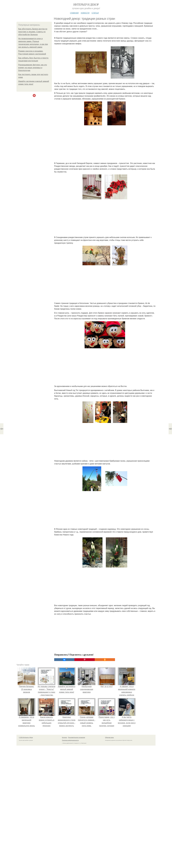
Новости (85, 12)
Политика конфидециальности (70, 740)
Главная (74, 12)
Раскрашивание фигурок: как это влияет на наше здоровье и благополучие (32, 67)
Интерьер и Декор (86, 4)
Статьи (95, 12)
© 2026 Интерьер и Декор (26, 737)
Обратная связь (109, 737)
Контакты (64, 737)
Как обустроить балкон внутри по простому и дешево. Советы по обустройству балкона (32, 32)
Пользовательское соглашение (76, 737)
